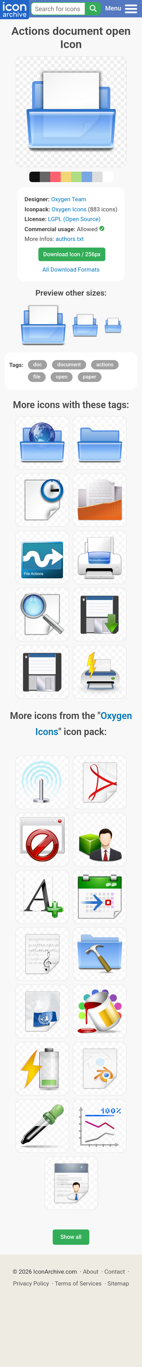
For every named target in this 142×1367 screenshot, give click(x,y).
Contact (114, 1271)
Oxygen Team (68, 199)
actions (104, 364)
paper (89, 377)
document (69, 364)
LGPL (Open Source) (74, 219)
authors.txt (69, 238)
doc (37, 364)
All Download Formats (71, 269)
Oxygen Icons (69, 209)
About (91, 1271)
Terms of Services (78, 1283)
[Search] (93, 8)
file (36, 377)
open (61, 377)
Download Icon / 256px (71, 254)
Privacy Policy (31, 1283)
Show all (70, 1237)
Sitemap (118, 1283)
